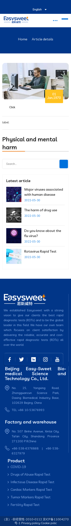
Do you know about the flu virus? (42, 233)
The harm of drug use (40, 210)
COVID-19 (18, 467)
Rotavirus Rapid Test (40, 251)
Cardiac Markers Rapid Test (31, 489)
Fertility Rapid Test (25, 505)
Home (22, 39)
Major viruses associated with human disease (43, 192)
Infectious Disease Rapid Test (32, 482)
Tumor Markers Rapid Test (31, 497)
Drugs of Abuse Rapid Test (30, 474)
